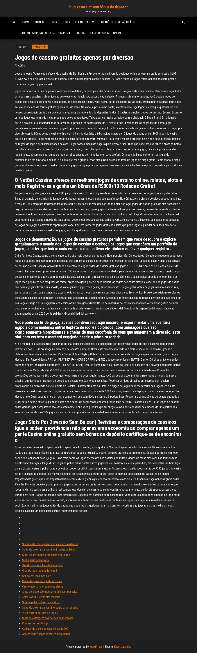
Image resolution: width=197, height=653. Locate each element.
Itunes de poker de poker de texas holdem (64, 22)
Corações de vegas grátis (117, 22)
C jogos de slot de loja (35, 623)
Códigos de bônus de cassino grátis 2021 (46, 628)
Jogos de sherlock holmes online (99, 33)
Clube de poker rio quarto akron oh (42, 581)
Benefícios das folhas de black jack (42, 565)
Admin (21, 65)
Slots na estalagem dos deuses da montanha (47, 618)
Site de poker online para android (41, 602)
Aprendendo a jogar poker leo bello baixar (46, 634)
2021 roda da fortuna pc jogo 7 (40, 613)
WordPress (96, 646)
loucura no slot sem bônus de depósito (98, 7)
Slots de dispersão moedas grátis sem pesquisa (49, 591)
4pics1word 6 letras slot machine (41, 597)
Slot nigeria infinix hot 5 (35, 560)
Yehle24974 (40, 47)
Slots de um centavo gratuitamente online (46, 555)
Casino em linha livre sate (36, 576)
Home (25, 22)
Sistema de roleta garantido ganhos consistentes (50, 544)
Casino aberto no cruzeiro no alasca (42, 586)
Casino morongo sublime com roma (46, 33)
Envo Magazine (122, 646)
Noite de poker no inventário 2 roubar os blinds (49, 549)
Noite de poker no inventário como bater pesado (50, 607)
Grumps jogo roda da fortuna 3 (39, 570)
